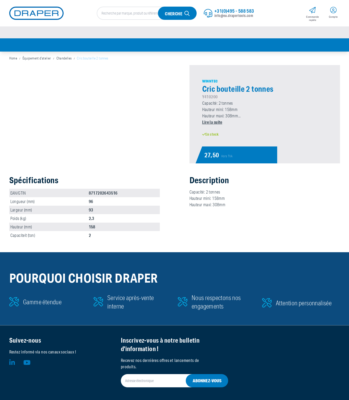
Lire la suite (212, 122)
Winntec (210, 81)
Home (13, 58)
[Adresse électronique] (168, 380)
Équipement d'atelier (37, 58)
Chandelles (64, 58)
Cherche (173, 13)
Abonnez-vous (207, 380)
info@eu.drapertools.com (233, 15)
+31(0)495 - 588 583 (234, 11)
